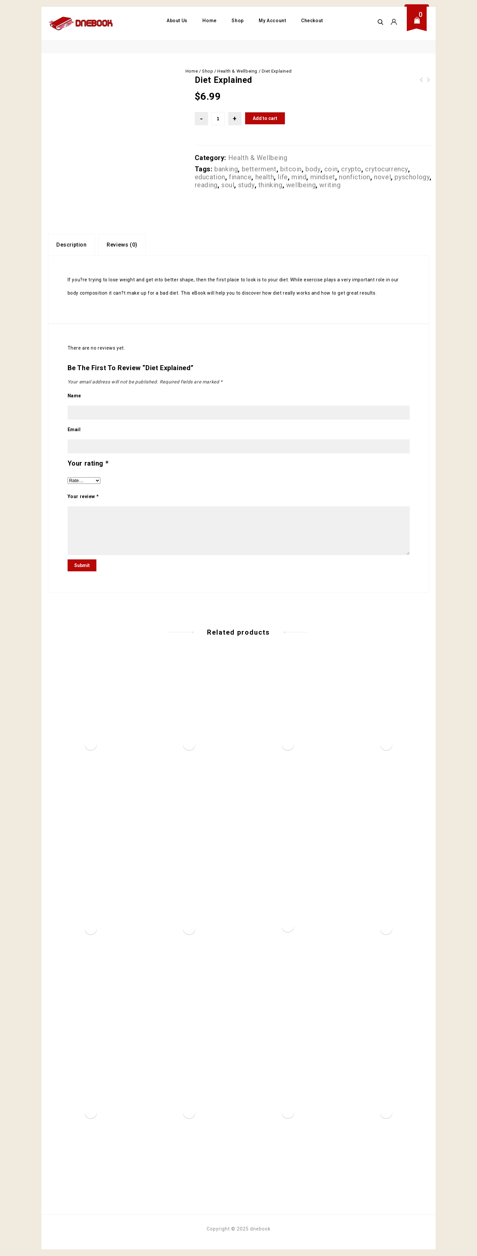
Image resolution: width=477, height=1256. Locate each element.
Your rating (88, 463)
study (246, 185)
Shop (237, 20)
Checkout (312, 20)
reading (206, 185)
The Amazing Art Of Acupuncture (428, 84)
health (264, 177)
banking (226, 169)
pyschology (412, 177)
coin (331, 169)
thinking (270, 185)
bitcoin (291, 169)
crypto (351, 169)
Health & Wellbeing (237, 71)
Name (74, 395)
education (210, 177)
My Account (272, 20)
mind (299, 177)
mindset (322, 177)
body (312, 169)
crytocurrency (386, 169)
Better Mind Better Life (421, 84)
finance (240, 177)
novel (382, 177)
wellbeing (301, 185)
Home (209, 20)
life (283, 177)
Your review (83, 496)
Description (71, 245)
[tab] (71, 245)
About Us (177, 20)
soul (227, 185)
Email (74, 429)
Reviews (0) (122, 245)
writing (330, 185)
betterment (259, 169)
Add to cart (265, 118)
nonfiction (354, 177)
